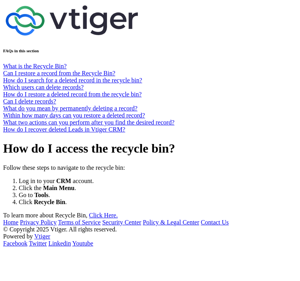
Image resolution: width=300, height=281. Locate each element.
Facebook (15, 243)
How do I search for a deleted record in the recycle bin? (72, 80)
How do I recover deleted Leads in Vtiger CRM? (64, 129)
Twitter (38, 243)
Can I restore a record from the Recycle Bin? (59, 73)
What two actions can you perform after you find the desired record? (89, 122)
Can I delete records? (29, 101)
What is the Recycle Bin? (35, 66)
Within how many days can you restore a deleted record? (74, 115)
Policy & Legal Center (171, 222)
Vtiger (42, 236)
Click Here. (103, 215)
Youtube (82, 243)
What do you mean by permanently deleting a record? (70, 108)
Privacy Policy (38, 222)
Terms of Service (79, 222)
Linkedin (59, 243)
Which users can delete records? (43, 87)
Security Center (121, 222)
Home (10, 222)
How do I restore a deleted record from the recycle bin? (72, 94)
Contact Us (215, 222)
